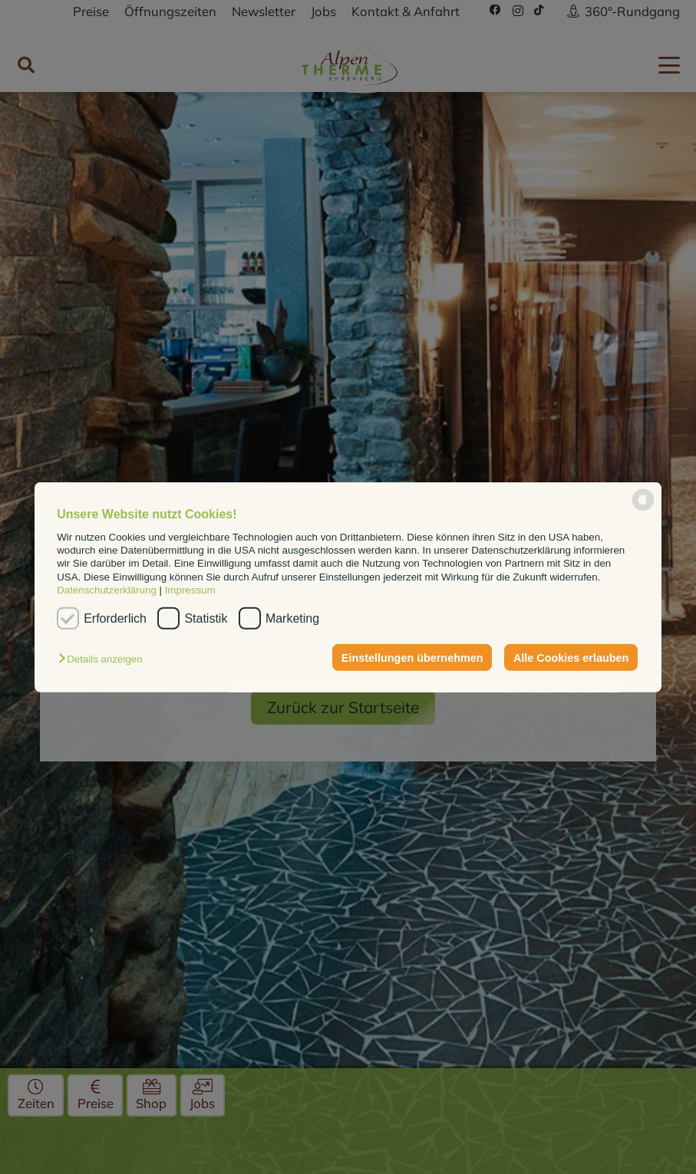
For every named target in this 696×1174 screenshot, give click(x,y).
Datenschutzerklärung (107, 590)
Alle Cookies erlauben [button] (570, 657)
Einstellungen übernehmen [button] (412, 657)
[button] (104, 659)
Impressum (190, 590)
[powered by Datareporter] (643, 509)
